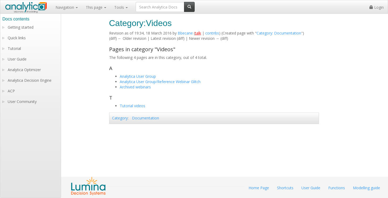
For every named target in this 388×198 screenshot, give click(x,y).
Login (376, 7)
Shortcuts (285, 187)
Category (120, 117)
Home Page (259, 187)
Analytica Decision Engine (30, 80)
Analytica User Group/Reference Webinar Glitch (160, 81)
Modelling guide (366, 187)
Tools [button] (121, 7)
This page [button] (96, 7)
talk (198, 33)
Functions (336, 187)
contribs (212, 33)
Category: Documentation (279, 33)
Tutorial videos (132, 105)
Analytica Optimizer (24, 69)
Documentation (145, 117)
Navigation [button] (67, 7)
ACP (11, 90)
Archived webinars (135, 86)
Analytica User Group (138, 76)
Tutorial (14, 48)
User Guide (17, 59)
